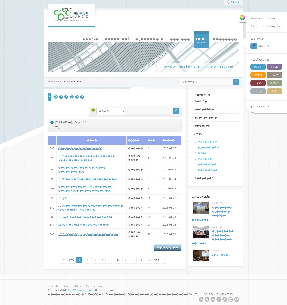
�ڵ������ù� (205, 117)
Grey (258, 91)
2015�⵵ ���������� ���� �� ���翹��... (221, 255)
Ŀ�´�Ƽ (198, 134)
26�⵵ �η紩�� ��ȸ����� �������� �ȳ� (88, 179)
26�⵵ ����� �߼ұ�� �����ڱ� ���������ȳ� (85, 217)
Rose (258, 83)
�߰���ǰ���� (207, 170)
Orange (258, 75)
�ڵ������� (208, 147)
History (64, 286)
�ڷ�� (202, 153)
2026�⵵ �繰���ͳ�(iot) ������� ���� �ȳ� (88, 234)
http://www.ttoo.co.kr (80, 290)
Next (156, 260)
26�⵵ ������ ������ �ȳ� (62, 198)
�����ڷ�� (206, 164)
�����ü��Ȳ (204, 109)
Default (258, 67)
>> (164, 260)
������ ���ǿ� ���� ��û (80, 148)
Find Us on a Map (80, 286)
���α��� (202, 125)
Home (65, 81)
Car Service (98, 286)
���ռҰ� (200, 101)
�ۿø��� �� (167, 247)
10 (149, 260)
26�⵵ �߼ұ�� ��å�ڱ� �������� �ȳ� (83, 225)
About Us (53, 286)
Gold (274, 91)
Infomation (76, 81)
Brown (274, 75)
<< (64, 260)
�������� (207, 142)
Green (274, 83)
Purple (274, 67)
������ (204, 159)
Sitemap (235, 2)
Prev (71, 260)
